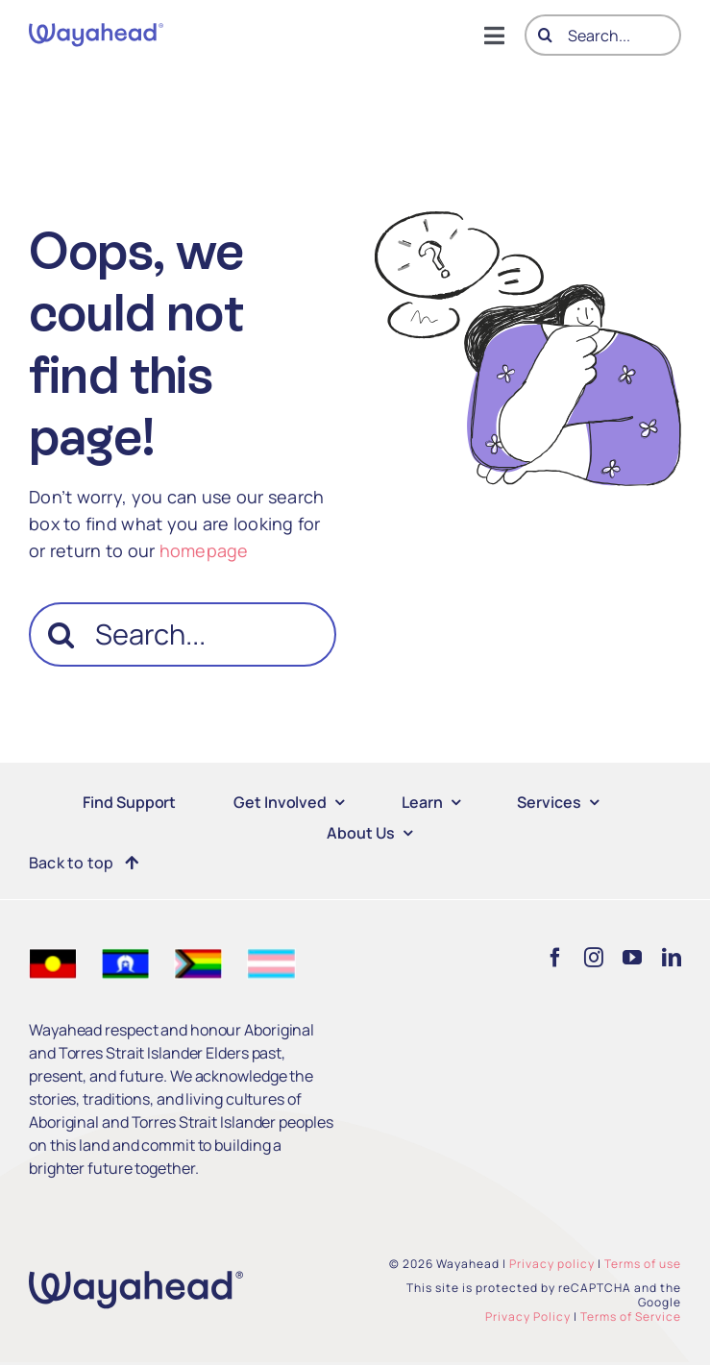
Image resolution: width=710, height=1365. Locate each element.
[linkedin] (671, 957)
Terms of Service (630, 1316)
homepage (204, 550)
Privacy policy (552, 1263)
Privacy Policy (528, 1316)
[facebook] (555, 957)
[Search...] (603, 35)
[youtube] (632, 957)
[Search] (545, 35)
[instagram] (593, 957)
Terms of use (642, 1263)
